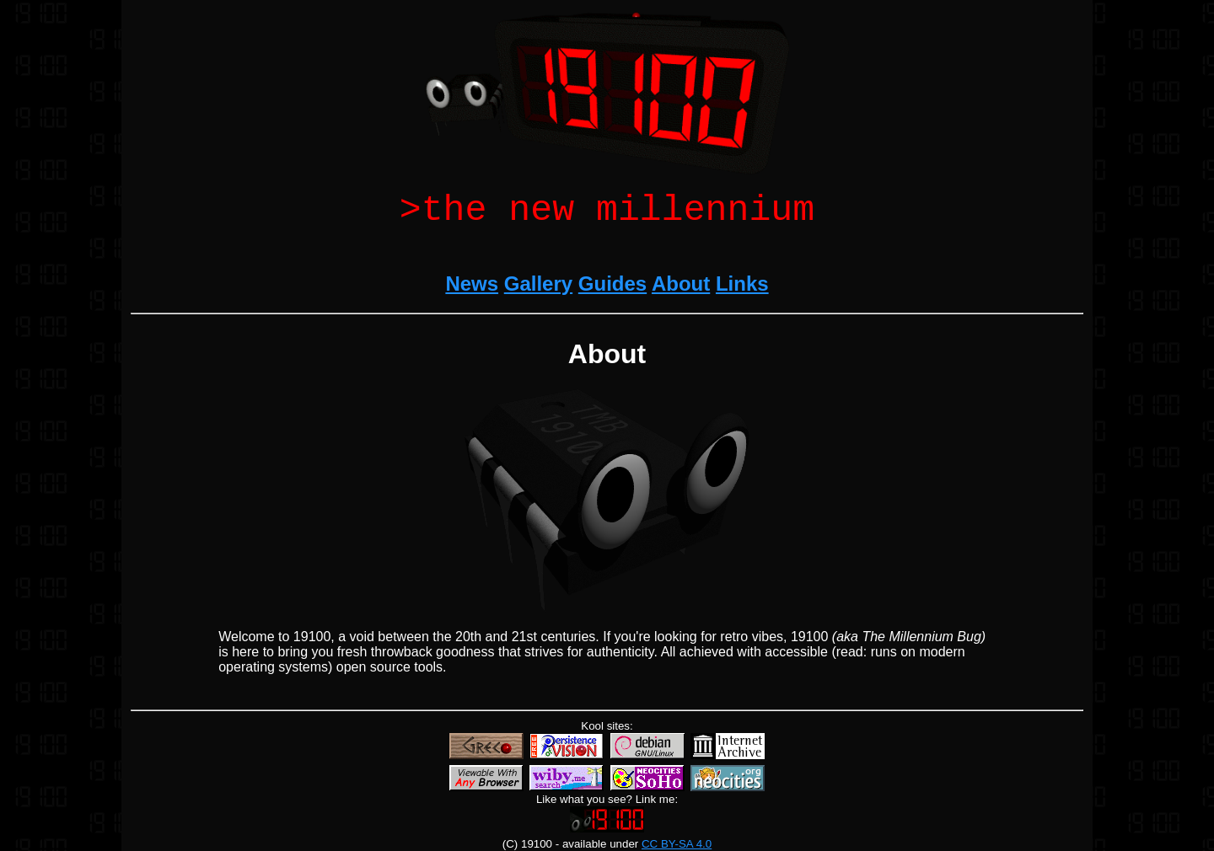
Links (742, 292)
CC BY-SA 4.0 (677, 844)
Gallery (538, 292)
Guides (612, 292)
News (471, 292)
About (681, 292)
